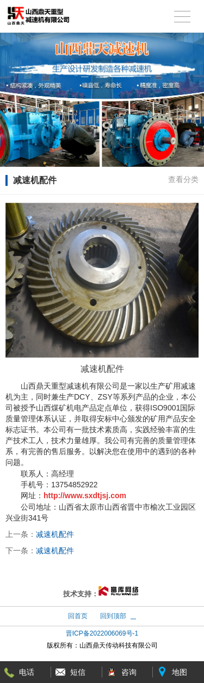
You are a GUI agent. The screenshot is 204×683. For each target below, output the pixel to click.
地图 (179, 672)
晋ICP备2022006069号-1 (102, 633)
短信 (77, 672)
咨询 (129, 672)
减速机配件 (55, 534)
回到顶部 (113, 616)
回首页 (78, 616)
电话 (26, 672)
